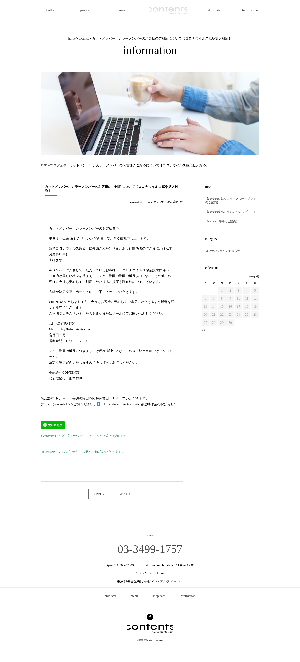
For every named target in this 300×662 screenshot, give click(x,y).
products (86, 10)
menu (122, 10)
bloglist (84, 38)
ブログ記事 (58, 165)
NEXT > (124, 494)
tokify (50, 10)
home (72, 38)
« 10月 (205, 330)
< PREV (98, 494)
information (250, 10)
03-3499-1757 (150, 549)
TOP (44, 165)
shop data (214, 10)
